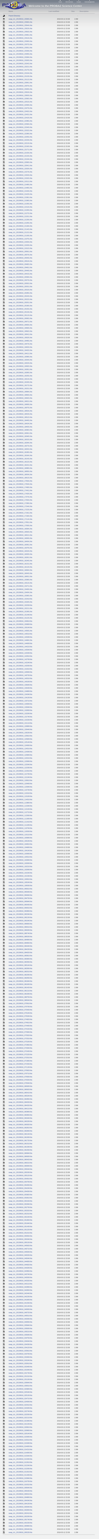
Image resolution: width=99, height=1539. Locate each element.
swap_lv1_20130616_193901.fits (20, 357)
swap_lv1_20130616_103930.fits (20, 854)
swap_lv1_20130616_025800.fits (20, 1389)
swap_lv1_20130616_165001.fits (20, 538)
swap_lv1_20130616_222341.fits (20, 140)
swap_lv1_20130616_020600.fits (20, 1430)
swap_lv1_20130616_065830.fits (20, 1086)
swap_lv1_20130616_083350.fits (20, 962)
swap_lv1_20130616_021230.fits (20, 1424)
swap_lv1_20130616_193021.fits (20, 366)
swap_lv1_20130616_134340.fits (20, 694)
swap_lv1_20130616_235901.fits (20, 19)
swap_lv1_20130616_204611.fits (20, 267)
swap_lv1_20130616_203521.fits (20, 283)
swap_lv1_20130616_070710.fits (20, 1073)
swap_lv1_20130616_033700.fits (20, 1354)
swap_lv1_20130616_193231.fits (20, 363)
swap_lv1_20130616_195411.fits (20, 334)
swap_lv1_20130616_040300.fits (20, 1319)
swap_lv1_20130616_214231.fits (20, 194)
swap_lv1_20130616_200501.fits (20, 325)
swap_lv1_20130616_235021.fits (20, 32)
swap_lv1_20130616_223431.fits (20, 127)
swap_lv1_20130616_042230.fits (20, 1296)
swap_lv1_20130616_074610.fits (20, 1022)
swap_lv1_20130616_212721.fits (20, 213)
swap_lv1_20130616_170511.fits (20, 522)
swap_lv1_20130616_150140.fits (20, 627)
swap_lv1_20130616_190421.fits (20, 398)
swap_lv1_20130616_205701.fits (20, 255)
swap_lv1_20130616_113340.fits (20, 806)
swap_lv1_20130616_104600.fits (20, 847)
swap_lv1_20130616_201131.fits (20, 315)
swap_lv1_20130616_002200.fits (20, 1516)
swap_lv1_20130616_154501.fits (20, 589)
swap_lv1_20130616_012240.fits (20, 1465)
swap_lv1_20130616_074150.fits (20, 1029)
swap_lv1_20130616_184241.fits (20, 423)
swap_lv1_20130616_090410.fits (20, 927)
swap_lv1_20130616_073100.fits (20, 1042)
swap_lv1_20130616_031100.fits (20, 1379)
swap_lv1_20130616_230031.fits (20, 95)
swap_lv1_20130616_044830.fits (20, 1261)
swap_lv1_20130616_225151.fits (20, 102)
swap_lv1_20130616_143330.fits (20, 653)
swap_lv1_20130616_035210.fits (20, 1331)
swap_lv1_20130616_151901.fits (20, 611)
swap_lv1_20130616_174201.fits (20, 494)
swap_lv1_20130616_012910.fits (20, 1462)
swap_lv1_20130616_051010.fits (20, 1233)
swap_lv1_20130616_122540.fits (20, 764)
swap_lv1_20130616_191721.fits (20, 385)
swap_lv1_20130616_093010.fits (20, 908)
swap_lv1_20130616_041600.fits (20, 1300)
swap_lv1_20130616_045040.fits (20, 1258)
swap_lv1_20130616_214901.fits (20, 184)
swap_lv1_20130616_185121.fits (20, 417)
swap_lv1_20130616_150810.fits (20, 621)
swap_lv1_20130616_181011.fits (20, 465)
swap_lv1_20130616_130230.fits (20, 733)
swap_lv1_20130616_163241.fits (20, 551)
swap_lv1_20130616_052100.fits (20, 1217)
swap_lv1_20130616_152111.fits (20, 608)
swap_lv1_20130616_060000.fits (20, 1166)
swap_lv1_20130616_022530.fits (20, 1414)
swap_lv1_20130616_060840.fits (20, 1153)
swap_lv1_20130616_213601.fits (20, 200)
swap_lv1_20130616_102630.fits (20, 863)
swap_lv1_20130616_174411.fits (20, 490)
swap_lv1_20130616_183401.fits (20, 436)
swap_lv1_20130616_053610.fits (20, 1198)
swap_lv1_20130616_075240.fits (20, 1013)
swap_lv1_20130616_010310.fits (20, 1484)
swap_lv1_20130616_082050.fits (20, 978)
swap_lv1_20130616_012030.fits (20, 1469)
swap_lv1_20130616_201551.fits (20, 309)
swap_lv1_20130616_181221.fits (20, 462)
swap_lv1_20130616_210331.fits (20, 245)
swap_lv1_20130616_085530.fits (20, 936)
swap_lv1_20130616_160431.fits (20, 573)
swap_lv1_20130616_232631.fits (20, 60)
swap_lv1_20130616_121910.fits (20, 771)
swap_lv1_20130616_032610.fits (20, 1363)
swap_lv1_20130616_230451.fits (20, 89)
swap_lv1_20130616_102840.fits (20, 860)
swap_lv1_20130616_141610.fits (20, 669)
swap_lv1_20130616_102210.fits (20, 866)
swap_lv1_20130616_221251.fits (20, 156)
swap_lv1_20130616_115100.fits (20, 796)
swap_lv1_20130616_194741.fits (20, 344)
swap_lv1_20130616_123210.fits (20, 758)
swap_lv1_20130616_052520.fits (20, 1210)
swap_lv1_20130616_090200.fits (20, 930)
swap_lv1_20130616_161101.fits (20, 567)
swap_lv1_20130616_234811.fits (20, 35)
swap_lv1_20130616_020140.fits (20, 1433)
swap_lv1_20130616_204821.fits (20, 264)
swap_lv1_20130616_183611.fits (20, 433)
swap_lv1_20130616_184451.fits (20, 420)
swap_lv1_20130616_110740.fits (20, 828)
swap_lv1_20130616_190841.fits (20, 392)
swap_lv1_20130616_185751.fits (20, 408)
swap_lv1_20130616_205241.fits (20, 261)
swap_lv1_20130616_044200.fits (20, 1268)
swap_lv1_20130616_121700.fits (20, 774)
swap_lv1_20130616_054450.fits (20, 1185)
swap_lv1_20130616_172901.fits (20, 503)
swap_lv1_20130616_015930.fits (20, 1437)
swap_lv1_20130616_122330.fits (20, 768)
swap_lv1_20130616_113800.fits (20, 803)
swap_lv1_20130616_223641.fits (20, 124)
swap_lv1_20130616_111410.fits (20, 822)
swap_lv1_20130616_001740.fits (20, 1519)
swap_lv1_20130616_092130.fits (20, 917)
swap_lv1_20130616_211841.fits (20, 226)
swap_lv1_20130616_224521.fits (20, 111)
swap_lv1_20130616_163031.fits (20, 554)
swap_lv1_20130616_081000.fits (20, 994)
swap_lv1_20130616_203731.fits (20, 280)
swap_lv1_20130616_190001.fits (20, 404)
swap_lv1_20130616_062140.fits (20, 1134)
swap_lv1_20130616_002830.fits (20, 1510)
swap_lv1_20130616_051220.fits (20, 1230)
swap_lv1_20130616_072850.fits (20, 1045)
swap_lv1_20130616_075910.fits (20, 1003)
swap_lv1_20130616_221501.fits (20, 153)
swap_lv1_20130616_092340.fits (20, 914)
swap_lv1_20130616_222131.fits (20, 143)
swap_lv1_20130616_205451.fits (20, 258)
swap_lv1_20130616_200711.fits (20, 322)
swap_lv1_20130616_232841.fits (20, 57)
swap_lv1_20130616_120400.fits (20, 783)
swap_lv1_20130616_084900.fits (20, 940)
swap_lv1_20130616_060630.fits (20, 1156)
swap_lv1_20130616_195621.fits (20, 331)
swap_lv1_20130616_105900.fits (20, 838)
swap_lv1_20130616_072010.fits (20, 1057)
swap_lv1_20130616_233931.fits (20, 41)
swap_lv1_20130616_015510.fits (20, 1440)
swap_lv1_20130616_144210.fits (20, 647)
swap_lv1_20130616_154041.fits (20, 592)
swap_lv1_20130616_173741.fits (20, 497)
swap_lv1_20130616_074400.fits (20, 1026)
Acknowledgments (90, 2)
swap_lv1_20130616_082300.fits (20, 975)
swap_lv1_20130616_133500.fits (20, 704)
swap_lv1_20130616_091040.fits (20, 921)
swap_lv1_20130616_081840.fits (20, 981)
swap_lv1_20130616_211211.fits (20, 232)
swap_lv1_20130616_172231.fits (20, 509)
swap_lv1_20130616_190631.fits (20, 395)
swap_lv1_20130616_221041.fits (20, 159)
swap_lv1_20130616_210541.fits (20, 242)
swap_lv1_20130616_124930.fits (20, 745)
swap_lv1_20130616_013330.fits (20, 1459)
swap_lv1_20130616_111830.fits (20, 819)
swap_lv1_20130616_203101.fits (20, 290)
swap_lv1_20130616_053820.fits (20, 1195)
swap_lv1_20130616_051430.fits (20, 1226)
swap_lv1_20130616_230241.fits (20, 92)
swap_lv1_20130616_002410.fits (20, 1513)
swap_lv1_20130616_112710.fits (20, 812)
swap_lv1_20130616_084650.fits (20, 943)
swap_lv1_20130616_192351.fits (20, 376)
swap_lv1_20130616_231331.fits (20, 76)
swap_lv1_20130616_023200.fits (20, 1408)
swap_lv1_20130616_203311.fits (20, 286)
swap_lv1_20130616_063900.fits (20, 1112)
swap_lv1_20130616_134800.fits (20, 691)
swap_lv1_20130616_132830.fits (20, 710)
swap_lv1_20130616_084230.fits (20, 949)
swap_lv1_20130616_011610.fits (20, 1472)
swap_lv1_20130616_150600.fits (20, 624)
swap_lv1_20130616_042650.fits (20, 1290)
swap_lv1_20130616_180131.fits (20, 478)
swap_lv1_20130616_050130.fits (20, 1242)
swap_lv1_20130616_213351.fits (20, 204)
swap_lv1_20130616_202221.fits (20, 299)
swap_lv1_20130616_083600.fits (20, 959)
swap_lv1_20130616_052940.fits (20, 1204)
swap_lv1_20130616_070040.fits (20, 1083)
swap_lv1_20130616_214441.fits (20, 191)
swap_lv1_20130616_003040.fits (20, 1507)
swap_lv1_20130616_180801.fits (20, 468)
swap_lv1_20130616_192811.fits (20, 369)
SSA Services (69, 2)
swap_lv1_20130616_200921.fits (20, 318)
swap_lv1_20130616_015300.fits (20, 1443)
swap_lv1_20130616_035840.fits (20, 1325)
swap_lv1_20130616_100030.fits (20, 885)
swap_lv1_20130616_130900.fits (20, 726)
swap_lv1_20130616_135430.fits (20, 688)
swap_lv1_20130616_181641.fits (20, 455)
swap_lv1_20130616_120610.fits (20, 780)
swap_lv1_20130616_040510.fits (20, 1316)
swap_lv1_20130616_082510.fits (20, 971)
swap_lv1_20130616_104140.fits (20, 850)
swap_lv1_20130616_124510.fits (20, 748)
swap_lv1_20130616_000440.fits (20, 1529)
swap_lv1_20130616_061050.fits (20, 1150)
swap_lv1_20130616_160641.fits (20, 570)
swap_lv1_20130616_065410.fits (20, 1093)
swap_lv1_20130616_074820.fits (20, 1019)
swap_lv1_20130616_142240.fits (20, 662)
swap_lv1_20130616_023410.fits (20, 1405)
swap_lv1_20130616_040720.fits (20, 1312)
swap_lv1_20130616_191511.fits (20, 388)
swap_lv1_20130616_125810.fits (20, 736)
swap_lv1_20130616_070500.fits (20, 1077)
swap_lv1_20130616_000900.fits (20, 1526)
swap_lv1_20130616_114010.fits (20, 799)
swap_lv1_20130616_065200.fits (20, 1096)
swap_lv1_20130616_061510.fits (20, 1143)
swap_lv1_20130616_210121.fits (20, 248)
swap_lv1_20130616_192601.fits (20, 372)
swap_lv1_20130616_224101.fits (20, 118)
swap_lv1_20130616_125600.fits (20, 739)
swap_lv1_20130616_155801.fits (20, 580)
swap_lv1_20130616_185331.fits (20, 414)
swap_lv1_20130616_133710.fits (20, 701)
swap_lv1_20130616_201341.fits (20, 312)
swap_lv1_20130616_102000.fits (20, 869)
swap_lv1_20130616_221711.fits (20, 149)
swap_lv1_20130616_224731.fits (20, 108)
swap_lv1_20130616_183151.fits (20, 439)
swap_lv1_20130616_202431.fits (20, 296)
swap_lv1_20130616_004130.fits (20, 1504)
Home (60, 2)
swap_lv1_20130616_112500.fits (20, 815)
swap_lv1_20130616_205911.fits (20, 251)
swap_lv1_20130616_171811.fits (20, 513)
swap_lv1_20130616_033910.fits (20, 1351)
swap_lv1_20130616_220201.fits (20, 169)
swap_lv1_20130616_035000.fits (20, 1335)
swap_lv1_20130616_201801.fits (20, 306)
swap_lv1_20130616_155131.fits (20, 583)
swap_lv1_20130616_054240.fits (20, 1188)
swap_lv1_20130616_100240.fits (20, 882)
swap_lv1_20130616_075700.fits (20, 1007)
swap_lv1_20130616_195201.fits (20, 337)
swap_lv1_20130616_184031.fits (20, 427)
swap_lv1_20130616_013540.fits (20, 1456)
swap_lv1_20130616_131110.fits (20, 723)
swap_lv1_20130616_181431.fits (20, 459)
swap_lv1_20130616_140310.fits (20, 678)
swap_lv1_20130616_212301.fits (20, 220)
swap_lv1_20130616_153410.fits (20, 599)
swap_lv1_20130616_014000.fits (20, 1453)
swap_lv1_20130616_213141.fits (20, 207)
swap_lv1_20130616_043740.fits (20, 1274)
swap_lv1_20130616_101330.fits (20, 876)
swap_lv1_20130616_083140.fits (20, 965)
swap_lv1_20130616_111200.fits (20, 825)
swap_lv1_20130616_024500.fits (20, 1402)
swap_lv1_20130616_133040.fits (20, 707)
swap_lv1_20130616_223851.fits (20, 121)
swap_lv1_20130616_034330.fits (20, 1344)
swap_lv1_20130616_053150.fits (20, 1201)
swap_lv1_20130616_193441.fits (20, 360)
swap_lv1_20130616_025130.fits (20, 1395)
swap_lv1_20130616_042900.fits (20, 1287)
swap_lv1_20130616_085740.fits (20, 933)
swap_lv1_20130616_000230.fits (20, 1532)
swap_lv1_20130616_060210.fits (20, 1163)
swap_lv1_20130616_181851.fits (20, 452)
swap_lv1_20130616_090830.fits (20, 924)
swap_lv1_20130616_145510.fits (20, 634)
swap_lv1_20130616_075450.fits (20, 1010)
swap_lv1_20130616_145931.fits (20, 631)
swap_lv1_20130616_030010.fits (20, 1386)
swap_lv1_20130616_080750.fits (20, 997)
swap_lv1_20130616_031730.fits (20, 1373)
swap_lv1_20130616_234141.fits (20, 38)
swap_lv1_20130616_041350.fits (20, 1303)
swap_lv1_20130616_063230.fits (20, 1121)
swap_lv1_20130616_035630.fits (20, 1328)
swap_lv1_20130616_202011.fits (20, 302)
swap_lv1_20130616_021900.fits (20, 1421)
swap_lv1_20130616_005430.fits (20, 1491)
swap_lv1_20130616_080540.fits (20, 1000)
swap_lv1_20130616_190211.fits (20, 401)
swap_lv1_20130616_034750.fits (20, 1338)
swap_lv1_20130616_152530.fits (20, 605)
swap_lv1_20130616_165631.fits (20, 532)
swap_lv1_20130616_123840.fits (20, 755)
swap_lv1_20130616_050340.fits (20, 1239)
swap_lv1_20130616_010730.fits (20, 1481)
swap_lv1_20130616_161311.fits (20, 564)
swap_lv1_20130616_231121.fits (20, 79)
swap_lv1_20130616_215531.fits (20, 175)
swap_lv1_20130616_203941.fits (20, 277)
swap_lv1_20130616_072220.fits (20, 1054)
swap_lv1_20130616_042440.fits (20, 1293)
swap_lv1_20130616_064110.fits (20, 1108)
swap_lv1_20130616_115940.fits (20, 787)
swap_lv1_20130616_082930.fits (20, 968)
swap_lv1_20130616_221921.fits (20, 146)
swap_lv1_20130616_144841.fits (20, 640)
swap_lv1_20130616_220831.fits (20, 162)
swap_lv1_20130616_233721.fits (20, 44)
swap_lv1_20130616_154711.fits (20, 586)
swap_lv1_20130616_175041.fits (20, 484)
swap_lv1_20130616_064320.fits (20, 1105)
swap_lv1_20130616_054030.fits (20, 1191)
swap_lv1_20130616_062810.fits (20, 1128)
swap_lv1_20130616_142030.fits (20, 666)
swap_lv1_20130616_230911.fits (20, 82)
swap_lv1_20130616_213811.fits (20, 197)
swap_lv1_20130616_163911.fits (20, 545)
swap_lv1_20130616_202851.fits (20, 293)
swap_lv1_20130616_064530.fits (20, 1102)
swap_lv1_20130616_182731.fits (20, 446)
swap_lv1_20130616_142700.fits (20, 659)
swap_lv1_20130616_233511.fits (20, 48)
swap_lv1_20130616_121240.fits (20, 777)
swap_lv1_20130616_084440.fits (20, 946)
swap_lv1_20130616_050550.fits (20, 1236)
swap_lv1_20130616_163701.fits (20, 548)
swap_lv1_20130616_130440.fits (20, 729)
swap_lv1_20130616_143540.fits (20, 650)
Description (84, 11)
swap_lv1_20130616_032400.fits (20, 1367)
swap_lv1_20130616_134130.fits (20, 697)
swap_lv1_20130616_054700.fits (20, 1182)
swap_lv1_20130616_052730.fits (20, 1207)
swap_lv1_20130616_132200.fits (20, 713)
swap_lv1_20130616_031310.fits (20, 1376)
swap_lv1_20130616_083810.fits (20, 956)
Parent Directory (14, 16)
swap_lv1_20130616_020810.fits (20, 1427)
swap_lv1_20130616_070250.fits (20, 1080)
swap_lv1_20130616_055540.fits (20, 1169)
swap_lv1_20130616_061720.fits (20, 1140)
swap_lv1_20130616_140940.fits (20, 672)
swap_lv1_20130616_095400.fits (20, 892)
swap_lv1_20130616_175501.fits (20, 481)
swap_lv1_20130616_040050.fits (20, 1322)
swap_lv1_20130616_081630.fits (20, 984)
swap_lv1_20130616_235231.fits (20, 28)
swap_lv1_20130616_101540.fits (20, 873)
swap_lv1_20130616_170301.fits (20, 525)
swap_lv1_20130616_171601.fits (20, 516)
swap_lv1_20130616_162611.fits (20, 557)
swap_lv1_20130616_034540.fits (20, 1341)
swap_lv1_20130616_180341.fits (20, 474)
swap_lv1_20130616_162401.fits (20, 561)
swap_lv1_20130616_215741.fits (20, 172)
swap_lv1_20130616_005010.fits (20, 1494)
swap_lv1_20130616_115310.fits (20, 793)
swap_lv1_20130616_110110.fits (20, 835)
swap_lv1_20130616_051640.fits (20, 1223)
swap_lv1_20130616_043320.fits (20, 1281)
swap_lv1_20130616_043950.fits (20, 1271)
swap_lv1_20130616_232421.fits (20, 63)
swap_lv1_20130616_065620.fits (20, 1089)
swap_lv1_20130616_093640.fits (20, 901)
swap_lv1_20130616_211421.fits (20, 229)
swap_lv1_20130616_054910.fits (20, 1179)
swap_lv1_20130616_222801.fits (20, 134)
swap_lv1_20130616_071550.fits (20, 1064)
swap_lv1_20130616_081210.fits (20, 991)
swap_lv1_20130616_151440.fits (20, 615)
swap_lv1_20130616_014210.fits (20, 1449)
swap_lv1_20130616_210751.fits (20, 239)
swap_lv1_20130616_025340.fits (20, 1392)
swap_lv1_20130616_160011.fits (20, 576)
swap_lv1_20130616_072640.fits (20, 1048)
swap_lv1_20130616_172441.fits (20, 506)
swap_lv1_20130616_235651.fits (20, 22)
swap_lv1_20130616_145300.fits (20, 637)
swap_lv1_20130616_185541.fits (20, 411)
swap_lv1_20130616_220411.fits (20, 165)
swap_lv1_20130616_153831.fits (20, 595)
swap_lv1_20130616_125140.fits (20, 742)
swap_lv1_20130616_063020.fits (20, 1124)
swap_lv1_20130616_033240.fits (20, 1360)
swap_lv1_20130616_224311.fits (20, 114)
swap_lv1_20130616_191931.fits (20, 382)
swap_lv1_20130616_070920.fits (20, 1070)
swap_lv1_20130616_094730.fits (20, 898)
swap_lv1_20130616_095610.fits (20, 889)
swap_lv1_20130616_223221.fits (20, 130)
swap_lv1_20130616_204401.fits (20, 270)
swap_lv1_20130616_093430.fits (20, 905)
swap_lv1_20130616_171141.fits (20, 519)
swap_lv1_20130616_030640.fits (20, 1382)
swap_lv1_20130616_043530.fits (20, 1277)
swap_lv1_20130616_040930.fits (20, 1309)
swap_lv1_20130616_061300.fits (20, 1147)
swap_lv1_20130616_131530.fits (20, 720)
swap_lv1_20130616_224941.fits (20, 105)
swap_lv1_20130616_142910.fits (20, 656)
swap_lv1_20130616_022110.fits (20, 1417)
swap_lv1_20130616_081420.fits (20, 987)
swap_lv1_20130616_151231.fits (20, 618)
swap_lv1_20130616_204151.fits (20, 274)
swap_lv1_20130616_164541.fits (20, 541)
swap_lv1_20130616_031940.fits (20, 1370)
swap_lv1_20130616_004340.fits (20, 1500)
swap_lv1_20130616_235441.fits (20, 25)
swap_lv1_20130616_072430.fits (20, 1051)
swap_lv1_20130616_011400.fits (20, 1475)
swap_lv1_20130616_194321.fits (20, 350)
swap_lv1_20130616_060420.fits (20, 1159)
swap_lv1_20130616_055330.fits (20, 1172)
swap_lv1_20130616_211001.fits (20, 235)
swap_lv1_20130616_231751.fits (20, 70)
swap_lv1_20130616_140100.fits (20, 682)
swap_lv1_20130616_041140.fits (20, 1306)
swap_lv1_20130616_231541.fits (20, 73)
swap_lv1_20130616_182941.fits (20, 443)
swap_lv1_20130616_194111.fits (20, 353)
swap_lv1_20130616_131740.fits (20, 717)
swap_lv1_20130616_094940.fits (20, 895)
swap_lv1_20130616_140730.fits (20, 675)
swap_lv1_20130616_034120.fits (20, 1347)
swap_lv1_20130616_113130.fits (20, 809)
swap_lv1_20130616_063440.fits (20, 1118)
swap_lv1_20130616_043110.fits (20, 1284)
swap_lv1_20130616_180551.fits (20, 471)
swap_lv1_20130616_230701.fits (20, 86)
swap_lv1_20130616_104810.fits (20, 844)
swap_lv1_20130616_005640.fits (20, 1488)
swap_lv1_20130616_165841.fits (20, 529)
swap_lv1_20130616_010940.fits (20, 1478)
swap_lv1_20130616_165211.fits (20, 535)
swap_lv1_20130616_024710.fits (20, 1398)
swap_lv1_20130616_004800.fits (20, 1497)
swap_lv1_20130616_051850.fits (20, 1220)
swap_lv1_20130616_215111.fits (20, 181)
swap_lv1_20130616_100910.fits (20, 879)
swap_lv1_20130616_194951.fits (20, 341)
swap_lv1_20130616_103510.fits (20, 857)
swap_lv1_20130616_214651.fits (20, 188)
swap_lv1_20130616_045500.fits (20, 1252)
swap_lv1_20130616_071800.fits (20, 1061)
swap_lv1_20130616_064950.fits (20, 1099)
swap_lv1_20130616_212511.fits (20, 216)
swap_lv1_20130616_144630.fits (20, 643)
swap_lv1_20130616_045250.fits (20, 1255)
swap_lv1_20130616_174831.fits (20, 487)
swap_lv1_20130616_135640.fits (20, 685)
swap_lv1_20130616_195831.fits (20, 328)
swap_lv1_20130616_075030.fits (20, 1016)
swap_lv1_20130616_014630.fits (20, 1446)
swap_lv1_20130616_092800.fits (20, 911)
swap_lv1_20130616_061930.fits (20, 1137)
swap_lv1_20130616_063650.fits (20, 1115)
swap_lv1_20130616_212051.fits (20, 223)
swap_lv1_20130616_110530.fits (20, 831)
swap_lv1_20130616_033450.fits (20, 1357)
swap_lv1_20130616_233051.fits (20, 54)
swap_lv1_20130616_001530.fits (20, 1523)
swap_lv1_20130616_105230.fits (20, 841)
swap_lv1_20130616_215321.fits (20, 178)
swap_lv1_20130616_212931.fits (20, 210)
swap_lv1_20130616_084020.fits (20, 952)
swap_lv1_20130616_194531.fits (20, 347)
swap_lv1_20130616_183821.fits (20, 430)
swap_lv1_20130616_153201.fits (20, 602)
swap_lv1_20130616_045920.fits (20, 1245)
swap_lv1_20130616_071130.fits (20, 1067)
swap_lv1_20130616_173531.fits (20, 500)
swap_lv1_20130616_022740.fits (20, 1411)
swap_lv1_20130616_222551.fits (20, 137)
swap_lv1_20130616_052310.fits (20, 1214)
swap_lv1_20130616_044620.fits (20, 1265)
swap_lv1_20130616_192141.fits (20, 379)
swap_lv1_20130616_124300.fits (20, 752)
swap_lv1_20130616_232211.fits (20, 67)
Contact (79, 2)
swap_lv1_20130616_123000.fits (20, 761)
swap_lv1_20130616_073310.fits (20, 1038)
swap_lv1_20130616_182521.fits (20, 449)
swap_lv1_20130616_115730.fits (20, 790)
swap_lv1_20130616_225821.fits (20, 98)
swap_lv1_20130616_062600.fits (20, 1131)
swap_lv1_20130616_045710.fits (20, 1249)
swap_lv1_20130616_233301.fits (20, 51)
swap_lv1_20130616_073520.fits (20, 1035)
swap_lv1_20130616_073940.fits (20, 1032)
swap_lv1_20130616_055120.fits (20, 1175)
